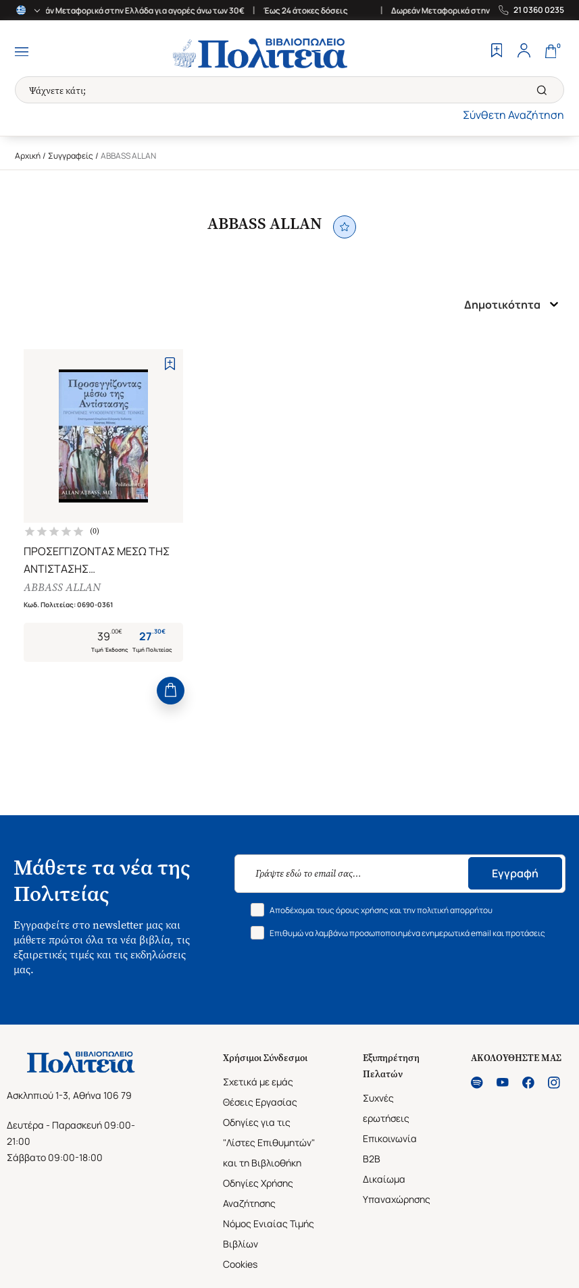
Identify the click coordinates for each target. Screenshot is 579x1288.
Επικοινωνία (390, 1138)
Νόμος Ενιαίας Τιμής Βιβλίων (268, 1233)
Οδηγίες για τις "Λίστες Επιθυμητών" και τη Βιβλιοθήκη (269, 1142)
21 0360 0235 (538, 10)
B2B (371, 1158)
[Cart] (550, 52)
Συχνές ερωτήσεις (386, 1108)
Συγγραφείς (70, 155)
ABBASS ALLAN (62, 587)
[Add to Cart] (170, 690)
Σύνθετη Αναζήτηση (513, 114)
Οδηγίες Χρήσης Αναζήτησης (258, 1193)
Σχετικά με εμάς (258, 1081)
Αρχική (28, 155)
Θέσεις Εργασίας (260, 1102)
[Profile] (523, 52)
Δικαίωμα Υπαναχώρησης (396, 1189)
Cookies (240, 1264)
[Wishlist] (496, 52)
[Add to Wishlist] (170, 363)
